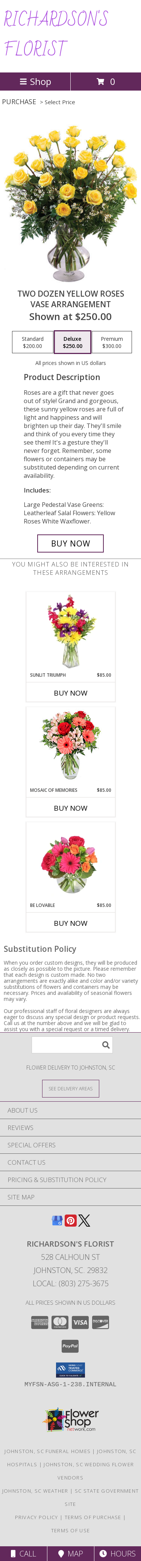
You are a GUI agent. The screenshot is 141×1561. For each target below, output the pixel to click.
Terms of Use (70, 1530)
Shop (35, 81)
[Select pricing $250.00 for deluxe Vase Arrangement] (72, 342)
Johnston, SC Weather (35, 1490)
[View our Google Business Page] (57, 1224)
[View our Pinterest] (71, 1224)
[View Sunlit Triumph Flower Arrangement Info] (70, 632)
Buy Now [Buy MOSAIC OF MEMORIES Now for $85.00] (71, 808)
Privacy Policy (36, 1517)
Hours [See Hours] (117, 1554)
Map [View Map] (70, 1554)
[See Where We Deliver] (70, 1088)
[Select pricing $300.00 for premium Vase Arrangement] (112, 342)
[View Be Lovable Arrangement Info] (70, 862)
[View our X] (84, 1224)
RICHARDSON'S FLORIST (56, 35)
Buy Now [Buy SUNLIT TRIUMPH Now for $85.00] (71, 693)
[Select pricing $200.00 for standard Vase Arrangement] (32, 342)
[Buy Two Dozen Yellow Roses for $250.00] (70, 543)
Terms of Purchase (93, 1517)
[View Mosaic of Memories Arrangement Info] (70, 747)
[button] (70, 1370)
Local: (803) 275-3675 (71, 1283)
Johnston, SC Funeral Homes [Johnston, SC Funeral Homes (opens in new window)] (48, 1451)
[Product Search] (72, 1044)
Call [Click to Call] (23, 1554)
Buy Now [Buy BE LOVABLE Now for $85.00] (71, 923)
